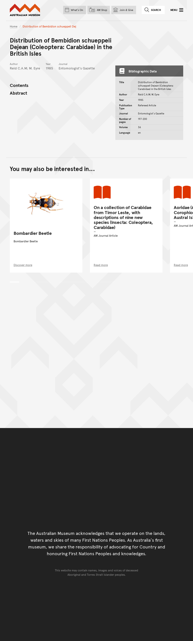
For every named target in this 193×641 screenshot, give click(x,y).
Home (13, 26)
